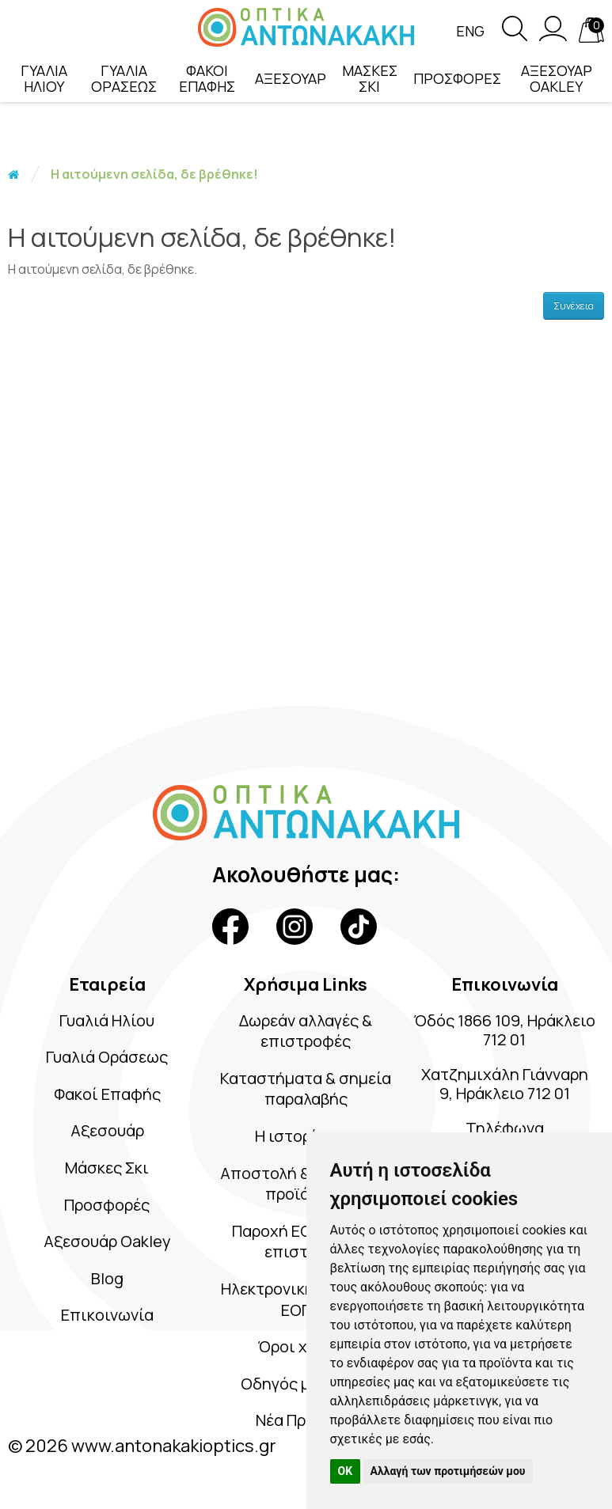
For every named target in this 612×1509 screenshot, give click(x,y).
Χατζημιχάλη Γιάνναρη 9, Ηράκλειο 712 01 (504, 1084)
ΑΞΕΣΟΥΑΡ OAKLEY (556, 78)
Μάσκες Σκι (107, 1167)
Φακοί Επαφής (107, 1094)
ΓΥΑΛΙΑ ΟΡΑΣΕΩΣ (124, 78)
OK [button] (345, 1471)
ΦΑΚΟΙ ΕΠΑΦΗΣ (207, 78)
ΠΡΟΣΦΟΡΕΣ (457, 78)
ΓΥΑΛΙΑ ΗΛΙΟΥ (44, 78)
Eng (470, 31)
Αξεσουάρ (107, 1130)
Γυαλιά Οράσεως (107, 1056)
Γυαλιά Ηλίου (106, 1020)
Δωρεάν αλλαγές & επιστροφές (305, 1031)
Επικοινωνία (107, 1314)
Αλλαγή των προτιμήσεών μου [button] (448, 1471)
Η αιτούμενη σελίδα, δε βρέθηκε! (154, 174)
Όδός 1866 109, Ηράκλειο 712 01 (504, 1030)
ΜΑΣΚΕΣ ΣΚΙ (369, 78)
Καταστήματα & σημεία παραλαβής (305, 1088)
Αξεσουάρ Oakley (107, 1241)
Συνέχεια (573, 306)
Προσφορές (107, 1204)
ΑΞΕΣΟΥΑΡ (290, 78)
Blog (107, 1278)
